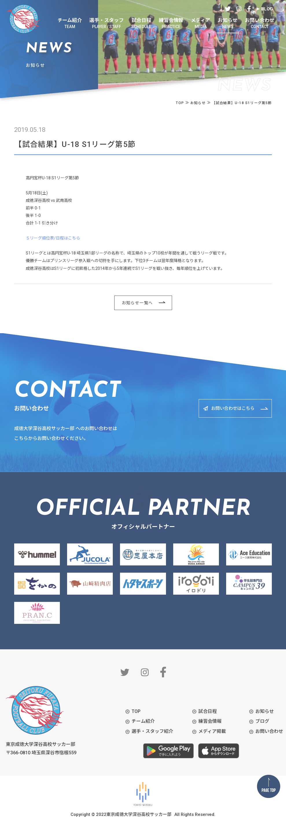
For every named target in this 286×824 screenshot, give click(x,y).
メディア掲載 (212, 731)
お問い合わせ (269, 731)
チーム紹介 (143, 721)
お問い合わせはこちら (228, 408)
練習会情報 (210, 721)
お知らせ (264, 711)
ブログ (262, 721)
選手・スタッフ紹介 (152, 731)
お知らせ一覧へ (137, 303)
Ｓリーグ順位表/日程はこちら (53, 238)
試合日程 (207, 711)
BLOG (267, 9)
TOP (136, 711)
